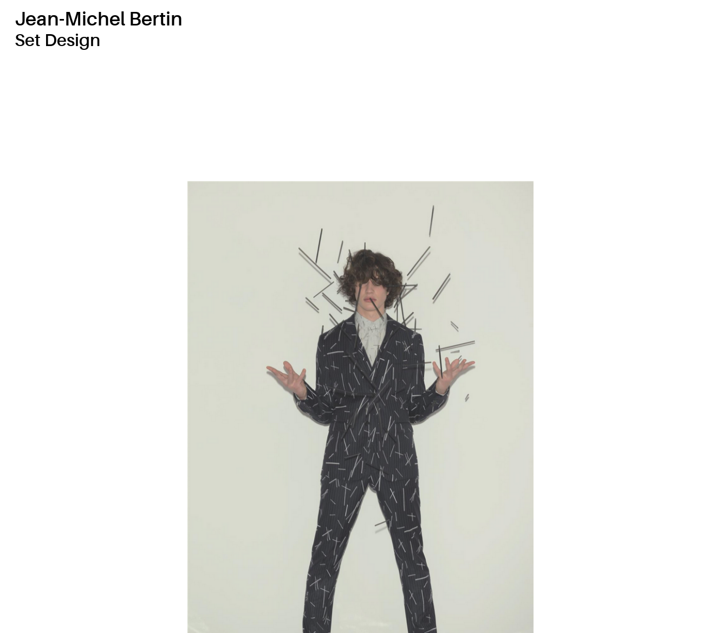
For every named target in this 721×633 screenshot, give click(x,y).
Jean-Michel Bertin (99, 19)
